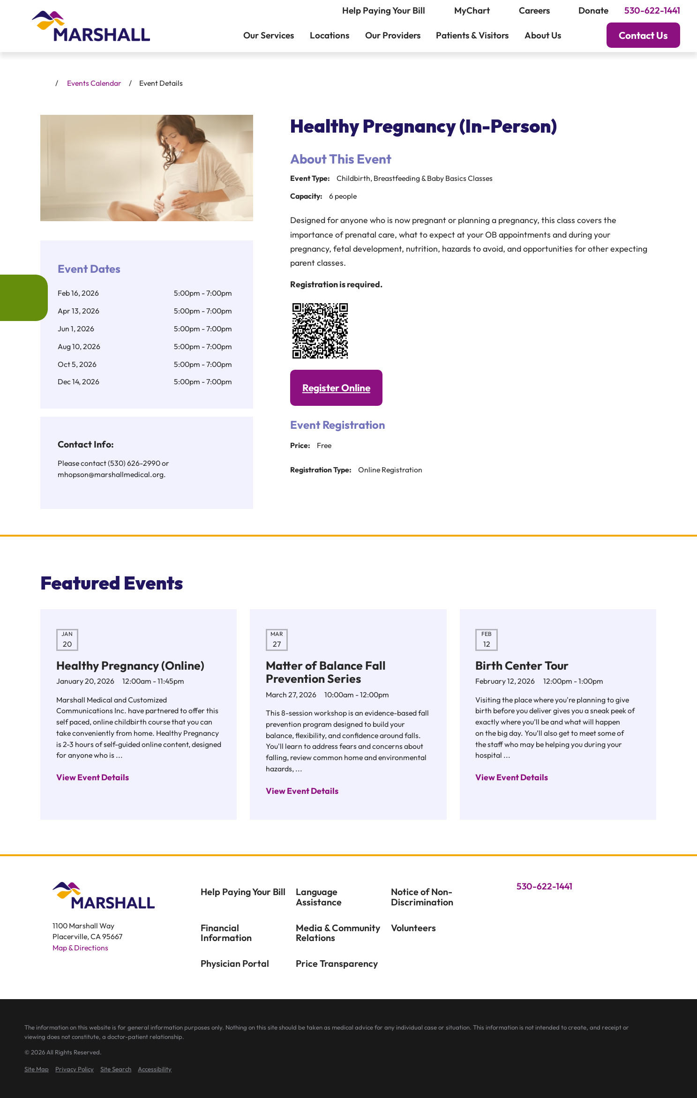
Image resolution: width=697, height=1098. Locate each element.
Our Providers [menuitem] (392, 35)
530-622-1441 (652, 10)
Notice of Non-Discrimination (422, 897)
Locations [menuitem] (329, 35)
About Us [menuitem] (543, 35)
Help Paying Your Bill (243, 891)
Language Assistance (319, 897)
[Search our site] (582, 35)
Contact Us (643, 35)
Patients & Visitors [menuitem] (472, 35)
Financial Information (226, 933)
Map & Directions (80, 947)
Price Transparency (337, 963)
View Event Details (92, 777)
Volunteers (413, 928)
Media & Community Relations (338, 933)
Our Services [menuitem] (268, 35)
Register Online (336, 387)
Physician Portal (235, 963)
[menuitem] (36, 1069)
